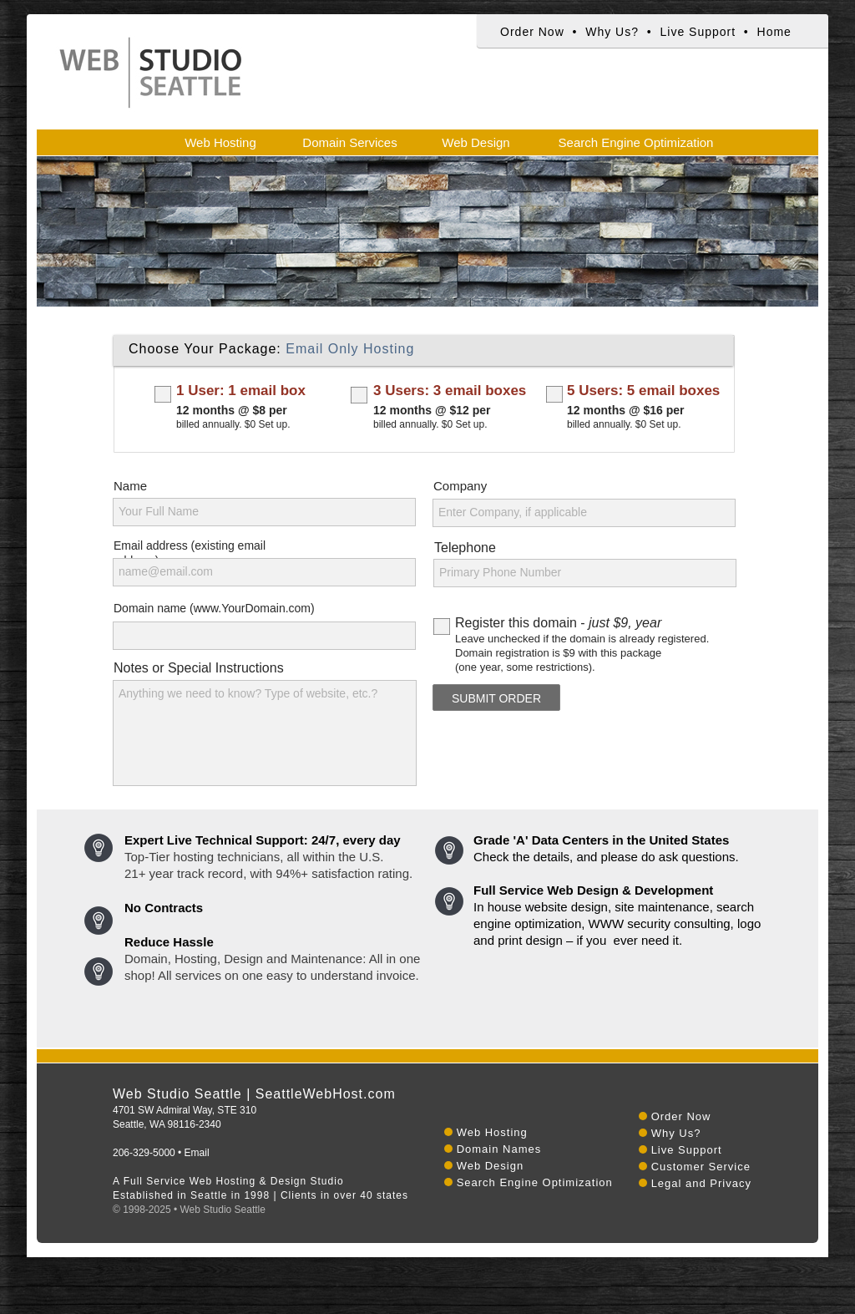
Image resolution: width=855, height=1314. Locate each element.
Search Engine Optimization (535, 1182)
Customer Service (701, 1166)
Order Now (532, 31)
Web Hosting (492, 1132)
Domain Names (499, 1149)
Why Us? (612, 31)
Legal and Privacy (701, 1183)
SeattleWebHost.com (325, 1094)
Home (774, 31)
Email (197, 1153)
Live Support (698, 31)
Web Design (490, 1165)
